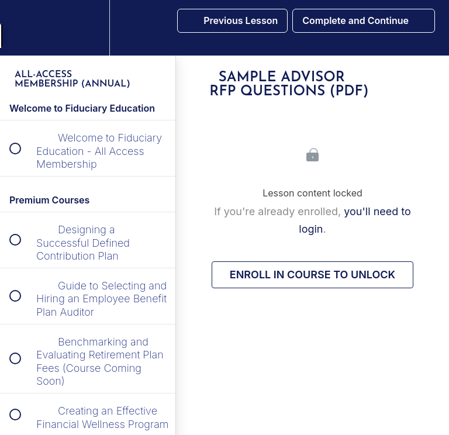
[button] (21, 28)
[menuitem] (87, 28)
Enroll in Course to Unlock (312, 274)
